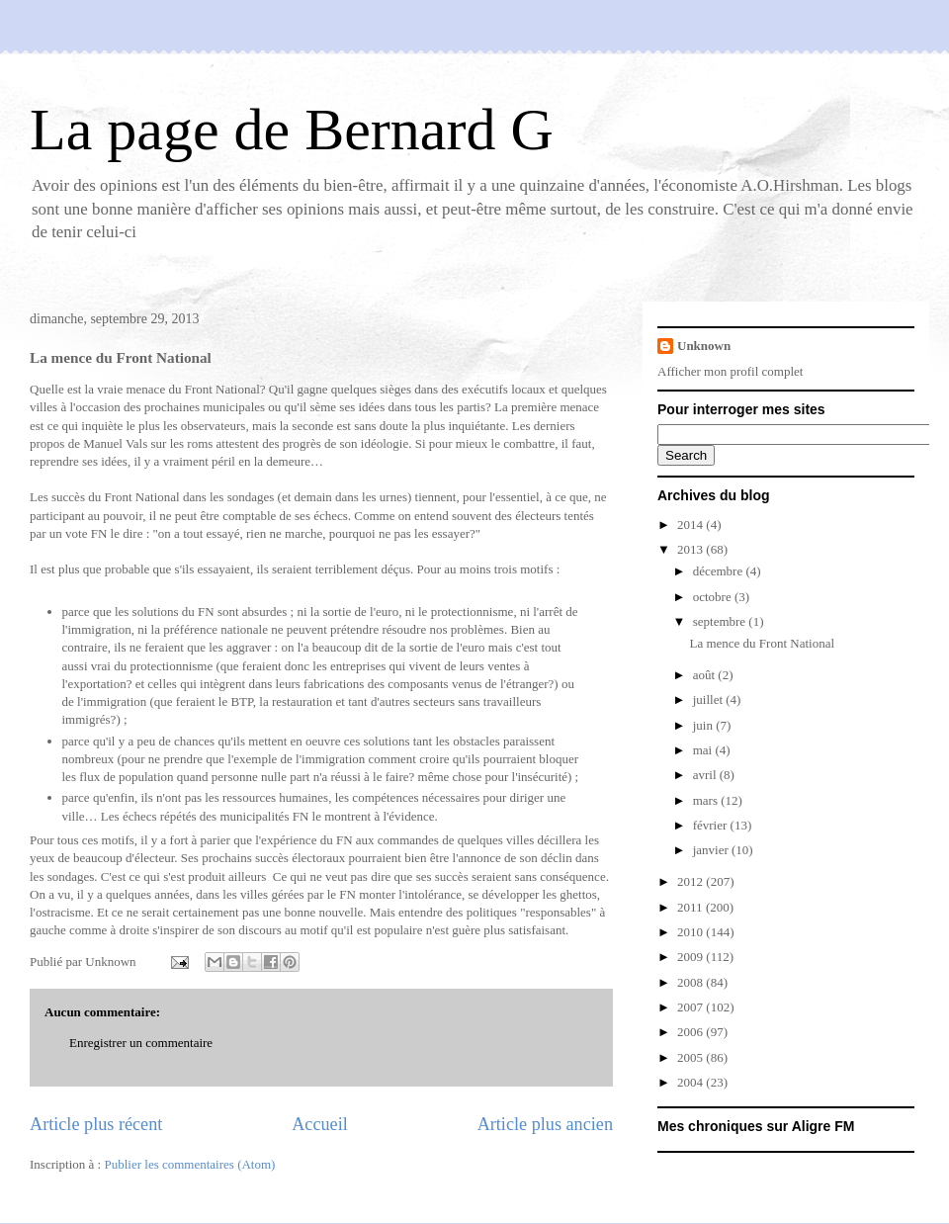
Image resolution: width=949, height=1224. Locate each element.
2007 (691, 1007)
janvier (712, 849)
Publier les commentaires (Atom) (189, 1164)
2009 (691, 956)
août (706, 674)
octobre (713, 596)
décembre (719, 571)
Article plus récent (96, 1124)
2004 (691, 1082)
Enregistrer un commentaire (141, 1042)
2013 (691, 549)
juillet (710, 699)
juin (704, 725)
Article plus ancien (545, 1124)
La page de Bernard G (292, 129)
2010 (691, 931)
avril (706, 774)
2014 (691, 524)
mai (704, 750)
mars (707, 800)
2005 (691, 1057)
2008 (691, 982)
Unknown (704, 345)
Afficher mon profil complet (730, 371)
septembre (721, 621)
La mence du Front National (761, 643)
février (712, 825)
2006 (691, 1031)
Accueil (320, 1124)
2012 (691, 881)
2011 (691, 907)
